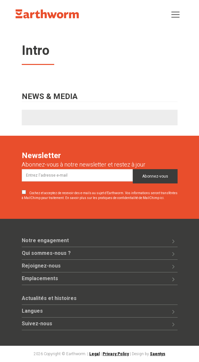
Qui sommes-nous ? (46, 253)
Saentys (157, 354)
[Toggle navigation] (175, 14)
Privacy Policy (116, 354)
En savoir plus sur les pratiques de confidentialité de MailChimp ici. (115, 198)
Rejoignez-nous (41, 266)
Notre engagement (45, 240)
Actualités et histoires (49, 298)
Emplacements (40, 278)
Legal (94, 354)
